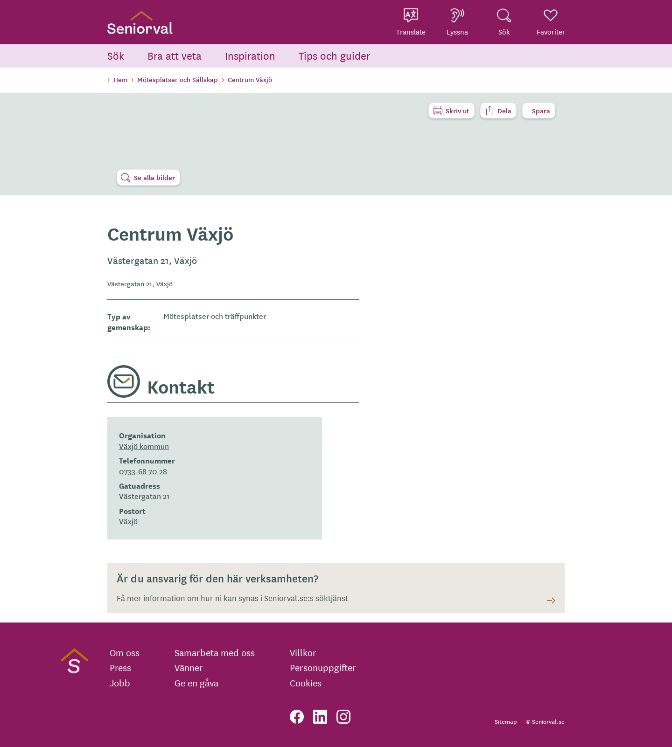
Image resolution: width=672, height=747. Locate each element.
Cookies (306, 682)
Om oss (125, 652)
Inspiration (250, 55)
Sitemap (506, 721)
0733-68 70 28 (143, 471)
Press (120, 667)
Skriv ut (457, 110)
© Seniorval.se (545, 721)
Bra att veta (174, 55)
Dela (504, 110)
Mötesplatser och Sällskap (177, 79)
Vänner (189, 667)
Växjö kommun (144, 445)
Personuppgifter (323, 667)
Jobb (120, 682)
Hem (120, 79)
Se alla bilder (154, 177)
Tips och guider (335, 55)
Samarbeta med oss (215, 652)
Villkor (303, 652)
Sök (115, 55)
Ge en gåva (196, 682)
